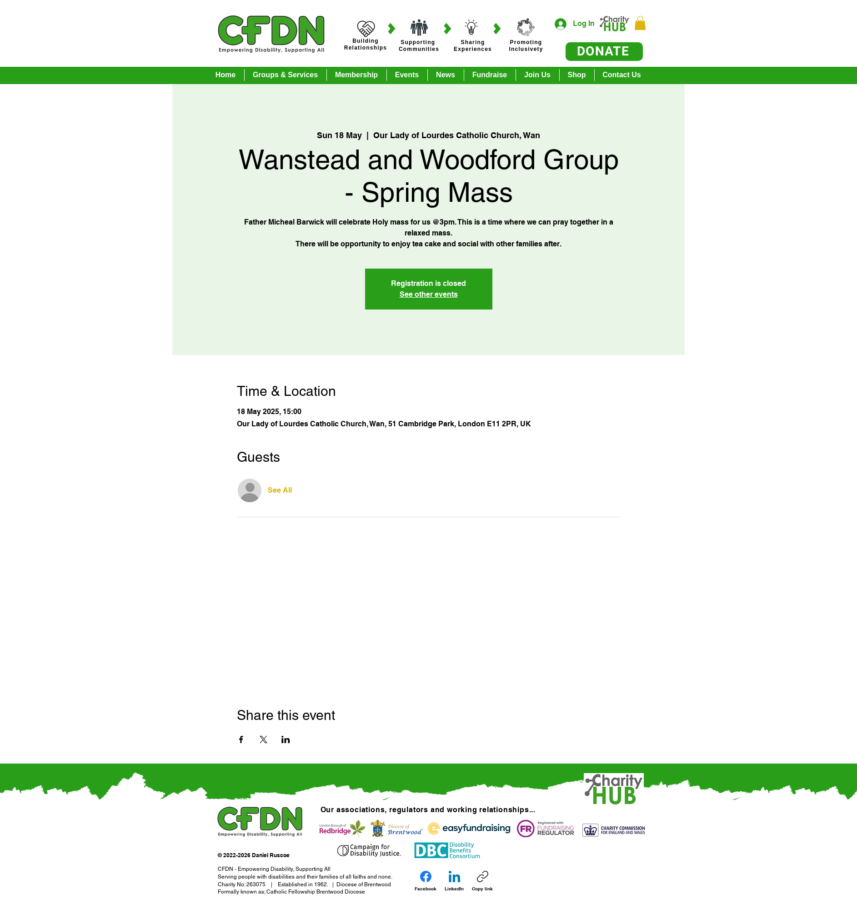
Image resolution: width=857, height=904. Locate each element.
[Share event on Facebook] (241, 739)
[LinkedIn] (454, 881)
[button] (640, 23)
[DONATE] (604, 51)
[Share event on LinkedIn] (285, 739)
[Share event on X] (263, 739)
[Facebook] (425, 881)
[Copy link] (482, 881)
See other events (429, 294)
